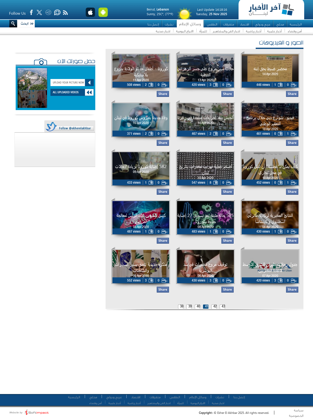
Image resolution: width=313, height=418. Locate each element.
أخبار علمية (274, 31)
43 (223, 306)
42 (215, 306)
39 (190, 306)
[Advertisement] (165, 353)
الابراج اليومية (184, 31)
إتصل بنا (153, 24)
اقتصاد (244, 24)
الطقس (212, 24)
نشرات (169, 24)
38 (181, 306)
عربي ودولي (262, 24)
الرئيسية (296, 24)
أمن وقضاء (295, 31)
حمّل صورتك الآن (76, 62)
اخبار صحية (163, 31)
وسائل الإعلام (190, 24)
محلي (280, 24)
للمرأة (203, 31)
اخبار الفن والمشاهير (226, 31)
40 (198, 306)
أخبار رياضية (253, 31)
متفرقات (228, 24)
